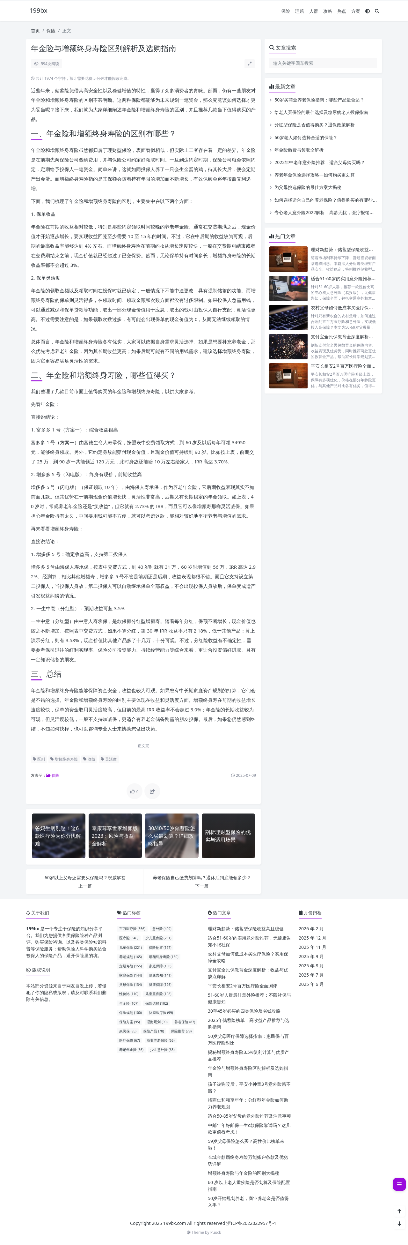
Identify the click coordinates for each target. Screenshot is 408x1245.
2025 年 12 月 (312, 938)
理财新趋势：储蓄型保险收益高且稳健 (349, 249)
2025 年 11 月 (312, 947)
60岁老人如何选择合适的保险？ (306, 137)
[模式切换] (367, 11)
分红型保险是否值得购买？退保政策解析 (314, 125)
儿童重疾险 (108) (158, 994)
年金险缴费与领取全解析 (299, 150)
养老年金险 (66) (131, 1049)
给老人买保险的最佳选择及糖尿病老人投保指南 (321, 112)
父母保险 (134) (130, 984)
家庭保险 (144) (130, 975)
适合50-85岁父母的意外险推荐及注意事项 (249, 1116)
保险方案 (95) (129, 1022)
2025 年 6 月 (311, 984)
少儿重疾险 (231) (158, 938)
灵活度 (109, 759)
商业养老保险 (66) (160, 1040)
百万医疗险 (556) (132, 928)
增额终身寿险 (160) (163, 957)
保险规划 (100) (130, 1012)
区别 (39, 759)
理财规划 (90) (157, 1022)
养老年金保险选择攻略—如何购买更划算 (314, 175)
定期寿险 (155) (130, 966)
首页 (35, 30)
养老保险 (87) (184, 1022)
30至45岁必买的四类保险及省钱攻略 (244, 1011)
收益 (89, 759)
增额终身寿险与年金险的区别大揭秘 (243, 1173)
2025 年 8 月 (311, 966)
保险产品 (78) (153, 1031)
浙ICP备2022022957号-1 (251, 1223)
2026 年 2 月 (311, 929)
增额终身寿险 (64, 759)
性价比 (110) (128, 994)
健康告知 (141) (160, 975)
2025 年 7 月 (311, 975)
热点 (341, 11)
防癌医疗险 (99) (161, 1012)
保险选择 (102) (156, 1003)
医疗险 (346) (128, 938)
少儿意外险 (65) (162, 1049)
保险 (285, 11)
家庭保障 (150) (160, 966)
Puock (215, 1232)
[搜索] (377, 11)
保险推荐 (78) (181, 1031)
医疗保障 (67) (129, 1040)
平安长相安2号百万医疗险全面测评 (345, 366)
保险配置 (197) (160, 947)
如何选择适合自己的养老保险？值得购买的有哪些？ (325, 200)
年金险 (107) (128, 1003)
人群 (313, 11)
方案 (355, 11)
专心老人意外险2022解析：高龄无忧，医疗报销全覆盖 (328, 212)
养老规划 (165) (130, 957)
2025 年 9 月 (311, 956)
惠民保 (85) (127, 1031)
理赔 (299, 11)
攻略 (327, 11)
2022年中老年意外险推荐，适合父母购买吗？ (319, 162)
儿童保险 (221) (130, 947)
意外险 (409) (161, 928)
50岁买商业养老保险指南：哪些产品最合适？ (319, 100)
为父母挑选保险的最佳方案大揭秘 (307, 187)
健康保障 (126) (160, 984)
